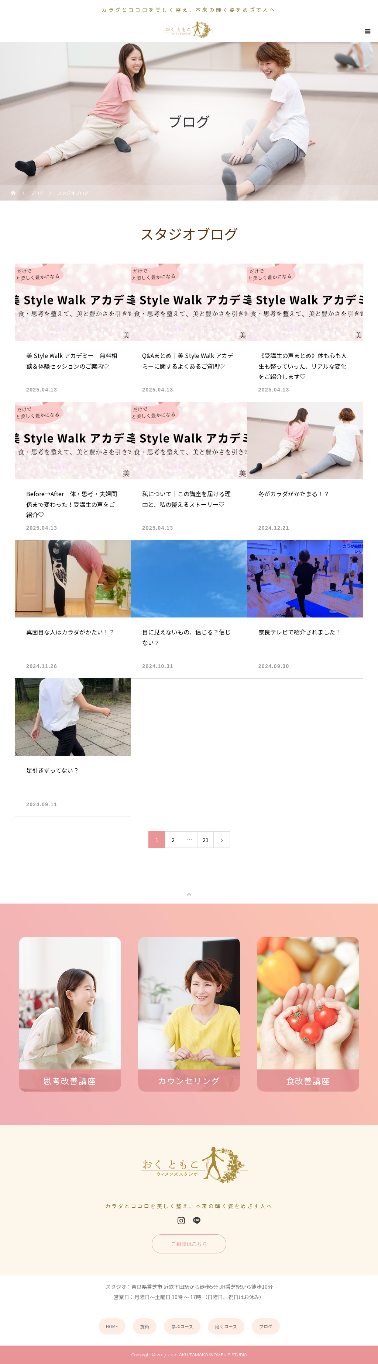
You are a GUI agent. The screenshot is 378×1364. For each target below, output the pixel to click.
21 (206, 839)
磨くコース (226, 1326)
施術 (144, 1326)
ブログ (265, 1326)
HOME (112, 1326)
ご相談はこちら (189, 1244)
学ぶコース (182, 1326)
